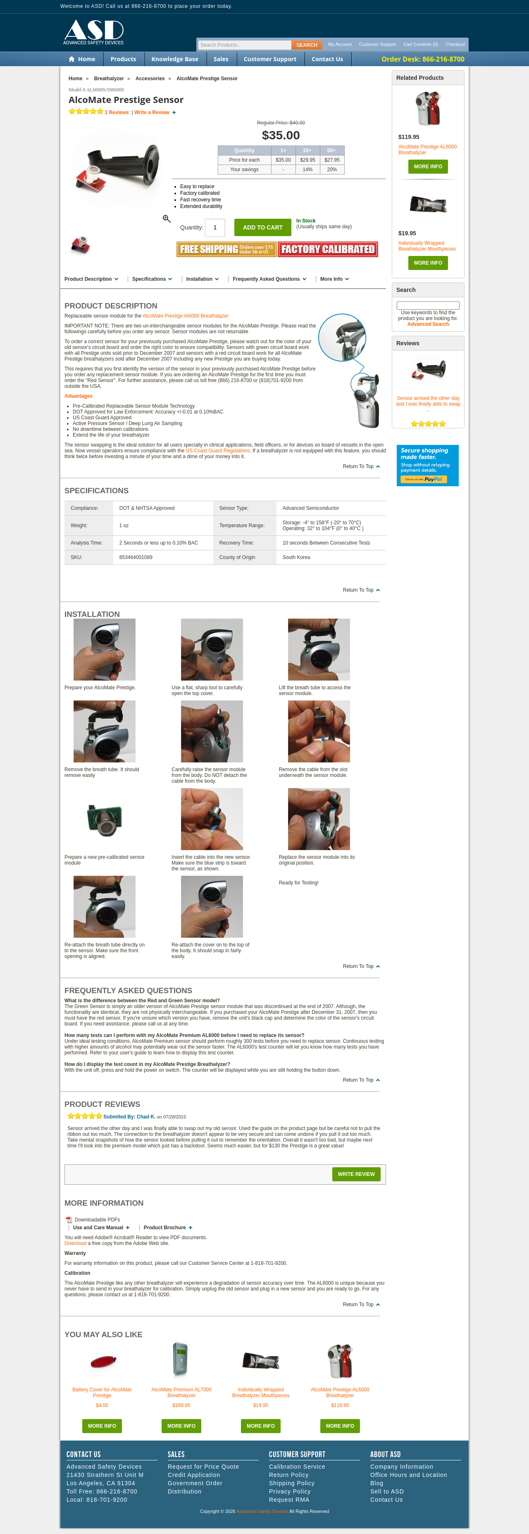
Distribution (185, 1491)
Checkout (455, 44)
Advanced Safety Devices (262, 1511)
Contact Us (327, 59)
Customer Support (377, 44)
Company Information (402, 1466)
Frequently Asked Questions (266, 279)
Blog (377, 1483)
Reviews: (117, 112)
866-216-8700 (116, 1491)
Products (123, 59)
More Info (428, 167)
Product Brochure (165, 1228)
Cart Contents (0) (420, 44)
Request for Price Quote (203, 1466)
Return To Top (358, 466)
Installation (199, 279)
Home (86, 59)
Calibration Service (297, 1466)
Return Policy (289, 1475)
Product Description (88, 279)
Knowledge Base (175, 59)
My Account (340, 44)
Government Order (195, 1483)
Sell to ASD (387, 1491)
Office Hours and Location (409, 1475)
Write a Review (151, 112)
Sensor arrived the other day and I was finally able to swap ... (428, 404)
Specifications (149, 279)
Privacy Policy (290, 1491)
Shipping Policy (292, 1483)
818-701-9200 (106, 1499)
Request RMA (289, 1499)
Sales (221, 59)
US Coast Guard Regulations (218, 451)
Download (75, 1243)
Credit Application (194, 1475)
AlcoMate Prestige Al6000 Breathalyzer (186, 316)
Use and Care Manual (98, 1228)
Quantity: (202, 227)
